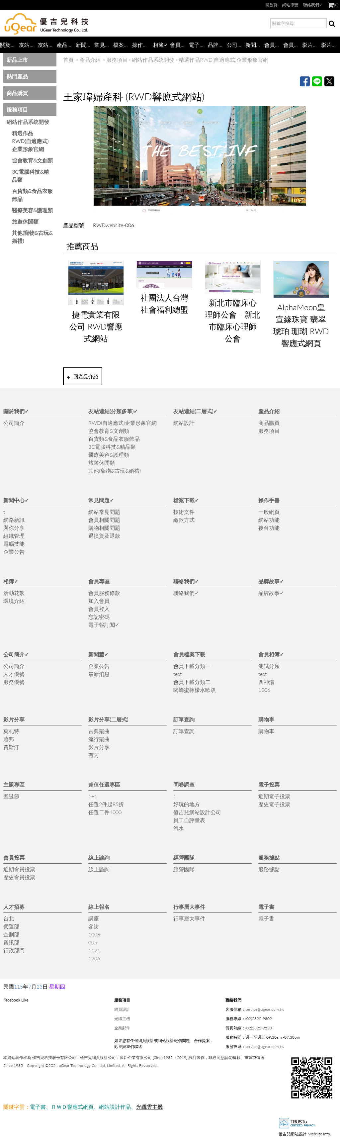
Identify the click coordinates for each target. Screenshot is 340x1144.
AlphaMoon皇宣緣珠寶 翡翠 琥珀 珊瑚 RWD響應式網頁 (301, 325)
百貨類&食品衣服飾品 (32, 195)
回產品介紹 (82, 376)
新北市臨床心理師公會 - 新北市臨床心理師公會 (232, 320)
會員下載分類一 (192, 666)
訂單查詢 (184, 719)
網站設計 (184, 423)
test (177, 674)
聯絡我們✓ (312, 4)
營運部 (11, 926)
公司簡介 (14, 423)
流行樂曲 (99, 739)
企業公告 (14, 551)
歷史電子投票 (274, 804)
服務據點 (269, 857)
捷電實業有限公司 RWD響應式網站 (96, 326)
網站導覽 (290, 4)
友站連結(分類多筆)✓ (28, 45)
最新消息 (99, 674)
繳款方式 (184, 520)
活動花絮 (14, 593)
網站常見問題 (104, 512)
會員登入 (99, 609)
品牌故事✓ (217, 45)
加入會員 (99, 601)
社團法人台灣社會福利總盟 (164, 303)
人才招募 (14, 907)
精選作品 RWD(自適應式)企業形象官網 (30, 141)
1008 (94, 934)
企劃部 (11, 934)
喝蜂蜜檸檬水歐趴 (194, 690)
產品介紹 (66, 45)
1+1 (92, 796)
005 (92, 942)
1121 (94, 950)
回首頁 (271, 4)
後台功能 (269, 527)
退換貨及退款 (104, 535)
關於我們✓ (9, 45)
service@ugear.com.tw (264, 1009)
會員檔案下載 (273, 45)
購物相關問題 (104, 527)
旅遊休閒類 (25, 221)
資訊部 (11, 942)
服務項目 (17, 109)
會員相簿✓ (292, 45)
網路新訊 (14, 520)
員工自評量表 (189, 820)
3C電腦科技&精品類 (30, 175)
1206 (264, 690)
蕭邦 (8, 739)
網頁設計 (122, 1009)
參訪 (93, 926)
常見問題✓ (103, 45)
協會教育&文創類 (32, 160)
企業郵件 (122, 1027)
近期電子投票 (274, 796)
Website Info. (319, 1133)
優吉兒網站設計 (292, 1133)
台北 (8, 918)
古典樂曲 (99, 731)
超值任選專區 (104, 784)
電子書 (266, 907)
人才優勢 (14, 674)
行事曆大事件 (189, 907)
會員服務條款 (104, 593)
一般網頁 (269, 512)
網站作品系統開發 (28, 122)
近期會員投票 (19, 869)
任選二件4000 (105, 812)
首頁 (68, 59)
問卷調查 (184, 784)
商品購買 (17, 93)
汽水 (178, 828)
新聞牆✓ (254, 45)
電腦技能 (14, 543)
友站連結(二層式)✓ (47, 45)
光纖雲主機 (149, 1106)
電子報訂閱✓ (198, 45)
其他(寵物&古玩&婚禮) (32, 237)
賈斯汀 (11, 747)
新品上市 (17, 59)
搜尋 (331, 24)
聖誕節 (11, 796)
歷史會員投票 (19, 877)
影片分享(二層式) (330, 45)
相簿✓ (160, 45)
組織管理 (14, 535)
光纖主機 (122, 1018)
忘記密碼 (99, 617)
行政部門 (14, 950)
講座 (93, 918)
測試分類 (269, 666)
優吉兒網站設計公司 (197, 812)
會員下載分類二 (192, 682)
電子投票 (269, 784)
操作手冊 (141, 45)
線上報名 (99, 907)
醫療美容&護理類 (32, 210)
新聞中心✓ (85, 45)
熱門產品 (17, 76)
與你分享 (14, 527)
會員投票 (14, 857)
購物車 (266, 719)
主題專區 (14, 784)
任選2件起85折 (106, 804)
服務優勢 (14, 682)
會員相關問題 (104, 520)
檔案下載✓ (122, 45)
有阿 (93, 755)
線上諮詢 (99, 857)
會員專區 (179, 45)
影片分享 (311, 45)
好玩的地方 (186, 804)
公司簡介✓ (236, 45)
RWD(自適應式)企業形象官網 (122, 423)
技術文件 (184, 512)
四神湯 (266, 682)
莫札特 (11, 731)
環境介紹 (14, 601)
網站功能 (269, 520)
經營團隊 (184, 857)
